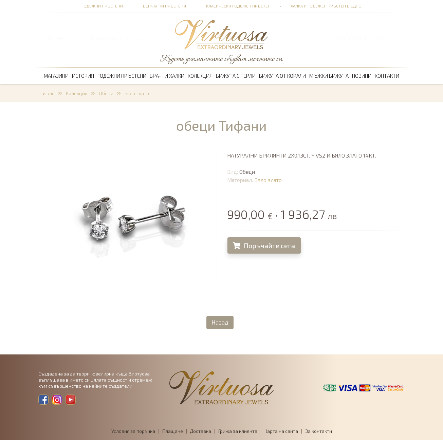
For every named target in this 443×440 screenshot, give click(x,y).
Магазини (56, 76)
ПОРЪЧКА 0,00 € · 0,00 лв (114, 38)
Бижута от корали (282, 76)
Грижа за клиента (237, 431)
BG (396, 38)
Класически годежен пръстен (238, 5)
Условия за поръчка (133, 431)
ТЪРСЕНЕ (53, 38)
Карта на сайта (281, 431)
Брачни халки (167, 76)
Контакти (387, 76)
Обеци (106, 93)
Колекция (200, 76)
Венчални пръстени (164, 5)
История (83, 76)
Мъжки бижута (329, 76)
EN (405, 38)
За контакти (318, 431)
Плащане (172, 431)
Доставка (200, 431)
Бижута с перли (236, 76)
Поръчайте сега (265, 245)
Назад (219, 322)
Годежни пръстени (102, 5)
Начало (46, 93)
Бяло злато (137, 93)
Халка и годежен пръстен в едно (326, 5)
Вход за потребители (358, 38)
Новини (361, 76)
